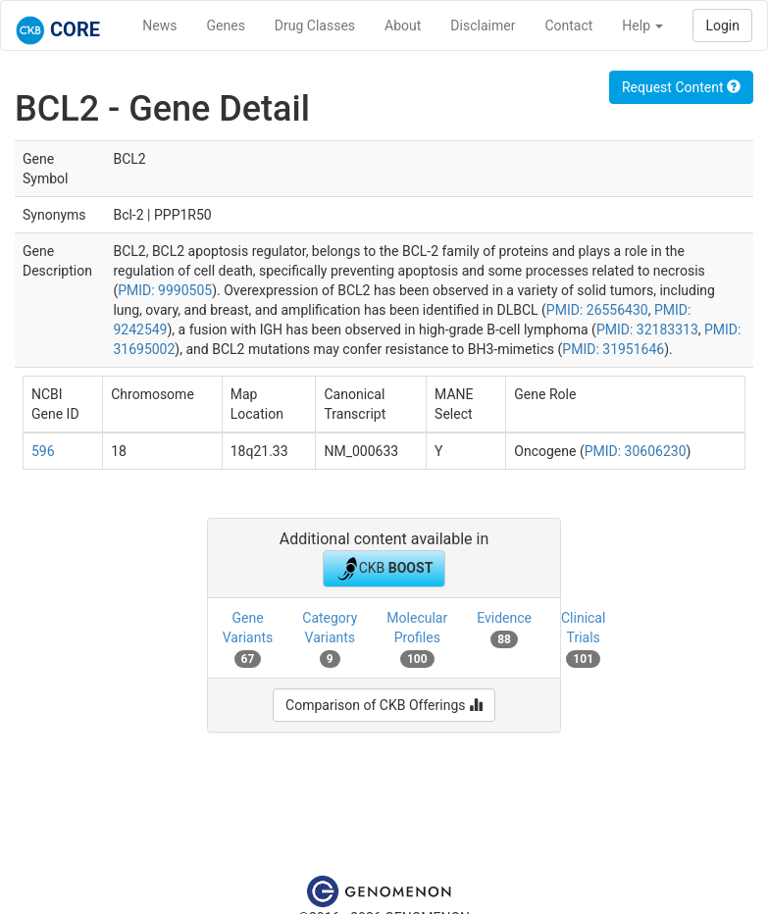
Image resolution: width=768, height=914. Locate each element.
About (402, 25)
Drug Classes (315, 25)
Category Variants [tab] (329, 638)
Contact (568, 25)
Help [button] (642, 25)
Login (722, 25)
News (159, 25)
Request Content (681, 87)
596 (43, 451)
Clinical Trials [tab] (583, 638)
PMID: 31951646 (613, 349)
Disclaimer (482, 25)
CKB (384, 569)
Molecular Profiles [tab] (416, 638)
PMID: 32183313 (647, 329)
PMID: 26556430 (597, 310)
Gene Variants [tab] (248, 638)
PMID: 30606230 (636, 451)
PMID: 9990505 (165, 290)
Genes (226, 25)
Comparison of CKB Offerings (384, 705)
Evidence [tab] (504, 628)
